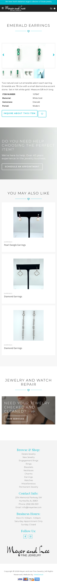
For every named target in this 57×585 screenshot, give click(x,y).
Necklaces (28, 470)
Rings (28, 464)
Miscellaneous (28, 484)
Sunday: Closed (28, 524)
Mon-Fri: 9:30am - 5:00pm (28, 518)
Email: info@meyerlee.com (29, 507)
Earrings (28, 477)
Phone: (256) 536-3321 (29, 504)
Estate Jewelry (28, 454)
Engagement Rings (28, 460)
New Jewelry (29, 457)
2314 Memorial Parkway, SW (28, 497)
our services (15, 419)
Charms (28, 474)
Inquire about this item (19, 113)
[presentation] (3, 54)
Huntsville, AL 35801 (28, 501)
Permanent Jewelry (28, 487)
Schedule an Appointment (22, 167)
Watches (28, 480)
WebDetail (38, 574)
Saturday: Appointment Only (28, 521)
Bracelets (28, 467)
